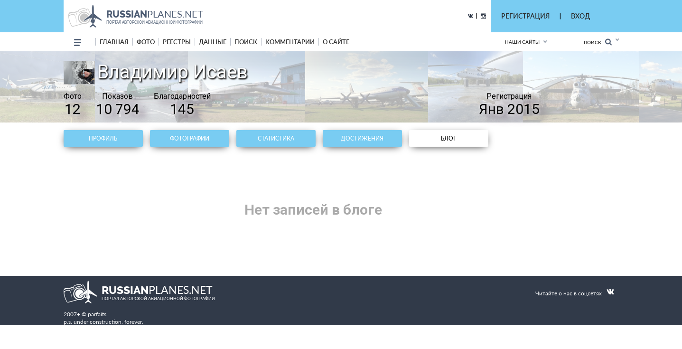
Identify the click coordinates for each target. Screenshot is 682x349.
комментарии (290, 42)
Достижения (362, 138)
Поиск (598, 42)
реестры (177, 42)
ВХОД (580, 16)
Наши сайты (522, 42)
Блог (448, 138)
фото (146, 42)
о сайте (336, 42)
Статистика (276, 138)
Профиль (103, 138)
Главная (114, 42)
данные (212, 42)
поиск (245, 42)
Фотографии (189, 138)
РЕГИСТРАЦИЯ (525, 16)
